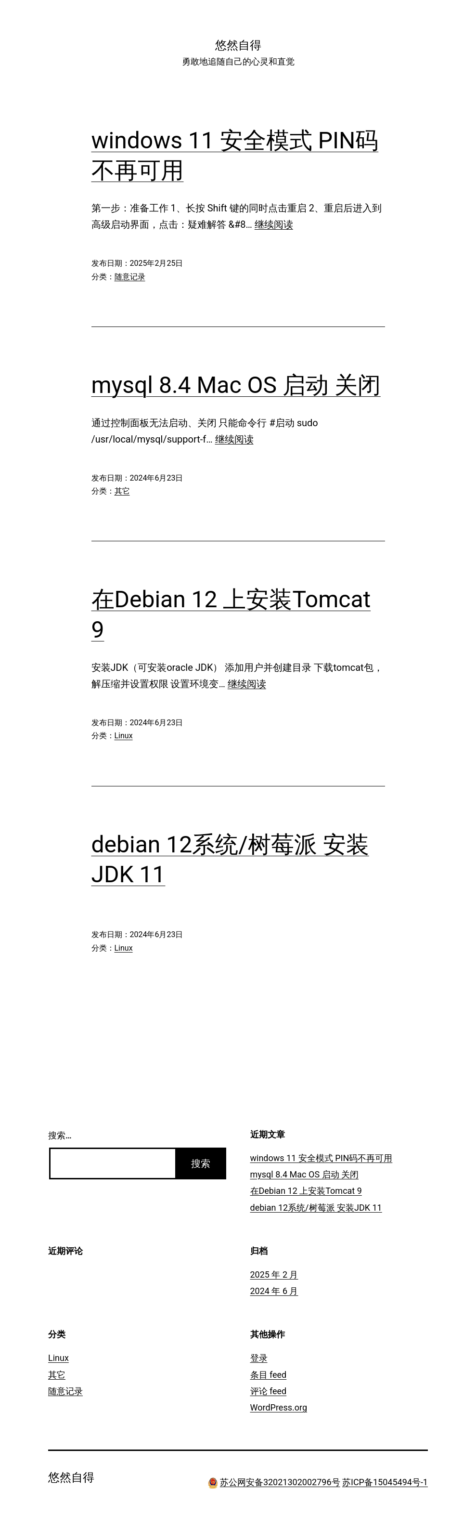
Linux (124, 735)
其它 (122, 491)
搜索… (60, 1135)
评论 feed (268, 1391)
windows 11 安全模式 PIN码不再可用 (321, 1158)
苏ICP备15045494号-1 (385, 1482)
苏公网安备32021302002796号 (280, 1482)
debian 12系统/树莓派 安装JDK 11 (316, 1207)
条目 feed (268, 1375)
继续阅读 (274, 224)
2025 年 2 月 (274, 1274)
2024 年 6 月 (274, 1291)
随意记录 (130, 276)
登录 (259, 1358)
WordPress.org (279, 1407)
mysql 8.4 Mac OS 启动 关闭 (236, 385)
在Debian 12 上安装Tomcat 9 (306, 1191)
